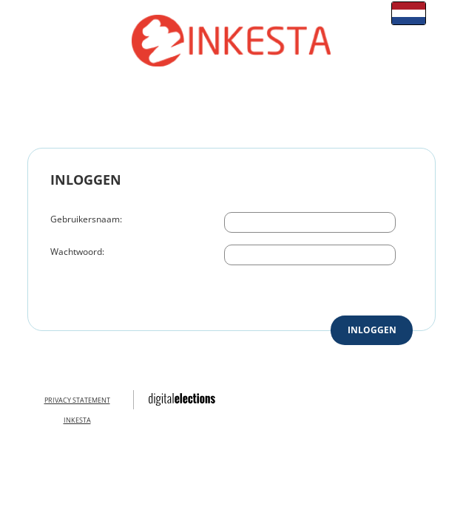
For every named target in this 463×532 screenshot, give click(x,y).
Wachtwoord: (77, 251)
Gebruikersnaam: (86, 219)
